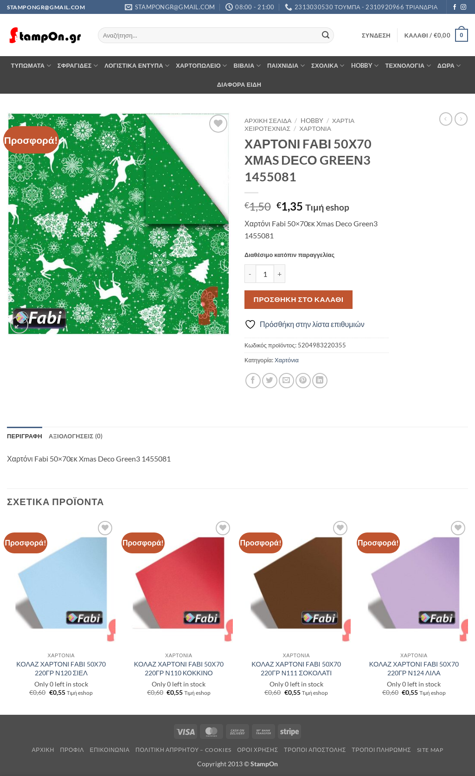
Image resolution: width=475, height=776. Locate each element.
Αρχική (43, 749)
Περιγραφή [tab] (24, 436)
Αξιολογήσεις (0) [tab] (76, 436)
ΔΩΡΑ (449, 65)
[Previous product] (461, 118)
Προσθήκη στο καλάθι (299, 299)
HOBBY (365, 65)
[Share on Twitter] (269, 380)
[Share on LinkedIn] (319, 380)
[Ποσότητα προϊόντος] (265, 273)
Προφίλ (72, 749)
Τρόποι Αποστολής (315, 749)
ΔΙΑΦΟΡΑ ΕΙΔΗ (239, 84)
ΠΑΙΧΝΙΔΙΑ (286, 65)
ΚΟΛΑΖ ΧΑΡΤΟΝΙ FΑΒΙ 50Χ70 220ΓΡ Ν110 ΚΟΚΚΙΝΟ (179, 668)
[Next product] (445, 118)
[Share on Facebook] (253, 380)
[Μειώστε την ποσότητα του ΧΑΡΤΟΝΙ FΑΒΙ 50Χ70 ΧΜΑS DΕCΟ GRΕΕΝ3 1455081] (250, 273)
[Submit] (326, 35)
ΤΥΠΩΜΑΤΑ (31, 65)
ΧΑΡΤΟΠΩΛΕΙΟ (201, 65)
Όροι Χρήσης (257, 749)
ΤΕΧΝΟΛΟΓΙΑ (407, 65)
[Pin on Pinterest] (303, 380)
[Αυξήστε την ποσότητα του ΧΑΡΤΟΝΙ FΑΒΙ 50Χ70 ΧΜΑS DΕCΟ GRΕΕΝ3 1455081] (279, 273)
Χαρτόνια (315, 128)
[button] (376, 35)
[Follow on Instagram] (463, 7)
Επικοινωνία (109, 749)
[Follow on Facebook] (454, 7)
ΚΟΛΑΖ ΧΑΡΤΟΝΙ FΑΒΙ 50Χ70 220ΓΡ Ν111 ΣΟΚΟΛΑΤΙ (296, 668)
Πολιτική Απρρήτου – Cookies (183, 749)
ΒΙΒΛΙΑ (247, 65)
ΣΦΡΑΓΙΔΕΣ (78, 65)
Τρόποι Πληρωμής (381, 749)
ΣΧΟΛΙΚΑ (328, 65)
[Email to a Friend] (286, 380)
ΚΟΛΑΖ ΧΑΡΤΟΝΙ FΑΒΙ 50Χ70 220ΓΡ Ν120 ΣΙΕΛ (61, 668)
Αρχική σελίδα (267, 120)
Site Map (430, 749)
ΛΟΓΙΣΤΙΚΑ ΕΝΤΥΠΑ (136, 65)
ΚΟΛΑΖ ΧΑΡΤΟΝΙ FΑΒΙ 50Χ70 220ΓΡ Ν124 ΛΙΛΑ (414, 668)
